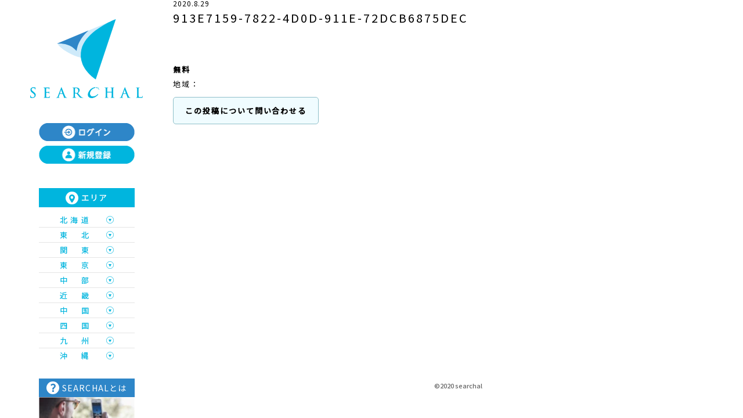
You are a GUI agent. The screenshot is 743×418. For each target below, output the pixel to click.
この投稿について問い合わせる (245, 110)
